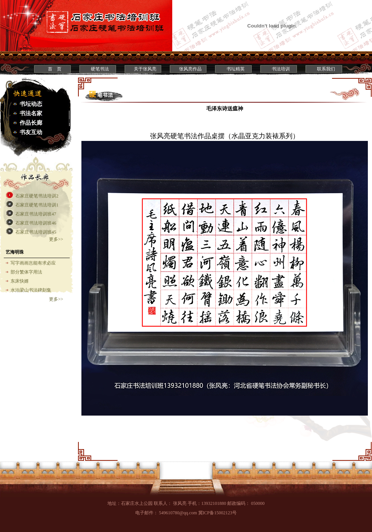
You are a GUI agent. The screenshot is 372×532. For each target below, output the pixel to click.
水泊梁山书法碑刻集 (31, 290)
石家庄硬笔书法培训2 (36, 196)
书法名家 (31, 113)
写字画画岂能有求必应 (33, 263)
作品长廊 (31, 123)
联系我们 (326, 69)
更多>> (56, 239)
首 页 (54, 69)
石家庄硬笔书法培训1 (36, 205)
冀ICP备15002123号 (217, 512)
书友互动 (31, 132)
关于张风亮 (145, 69)
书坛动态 (31, 104)
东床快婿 (20, 281)
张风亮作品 (190, 69)
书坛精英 (236, 69)
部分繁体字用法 (26, 272)
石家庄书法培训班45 (35, 232)
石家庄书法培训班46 (35, 223)
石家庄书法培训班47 (35, 214)
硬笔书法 (100, 69)
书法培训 (281, 69)
